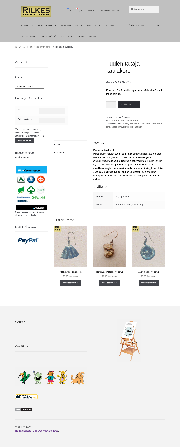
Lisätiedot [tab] (59, 152)
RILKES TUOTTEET (69, 25)
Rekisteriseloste (23, 431)
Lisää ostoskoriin (129, 104)
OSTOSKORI (67, 36)
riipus (126, 127)
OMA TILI (93, 36)
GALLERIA (109, 25)
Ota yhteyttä (92, 10)
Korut (29, 47)
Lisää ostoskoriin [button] (70, 282)
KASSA (81, 36)
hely (127, 124)
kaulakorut (145, 124)
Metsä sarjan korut (42, 47)
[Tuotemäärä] (111, 104)
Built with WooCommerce (45, 431)
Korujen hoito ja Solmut (111, 10)
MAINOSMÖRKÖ (49, 36)
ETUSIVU (25, 25)
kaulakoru (134, 124)
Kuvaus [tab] (58, 144)
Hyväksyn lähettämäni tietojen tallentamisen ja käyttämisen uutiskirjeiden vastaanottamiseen (29, 132)
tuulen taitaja (136, 127)
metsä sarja (116, 127)
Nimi (20, 109)
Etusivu (22, 47)
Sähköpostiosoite (25, 119)
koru (154, 124)
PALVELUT (91, 25)
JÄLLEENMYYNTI (29, 36)
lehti (108, 127)
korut (159, 124)
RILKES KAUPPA (45, 25)
